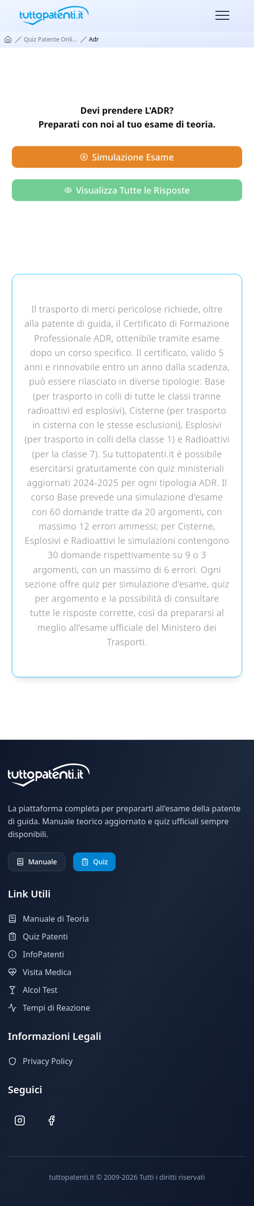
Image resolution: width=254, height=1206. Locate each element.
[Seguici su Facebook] (52, 1121)
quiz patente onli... (50, 40)
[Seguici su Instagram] (20, 1121)
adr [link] (94, 40)
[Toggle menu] (222, 16)
